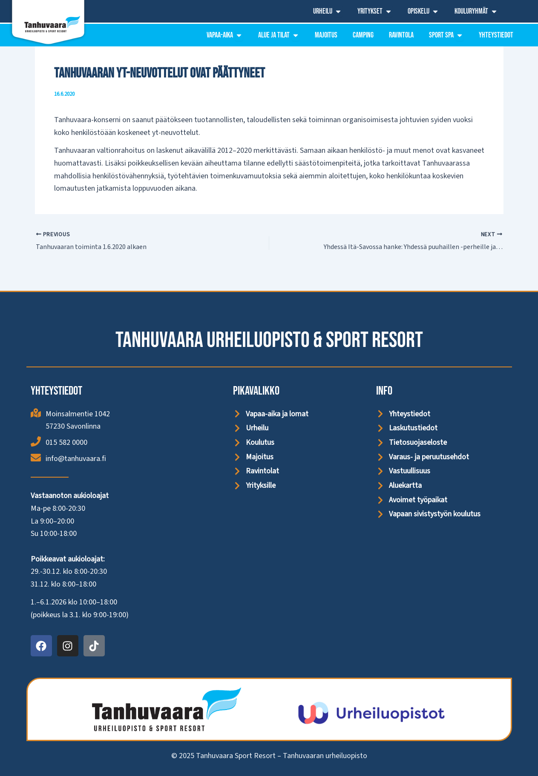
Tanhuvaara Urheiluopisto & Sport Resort (269, 340)
